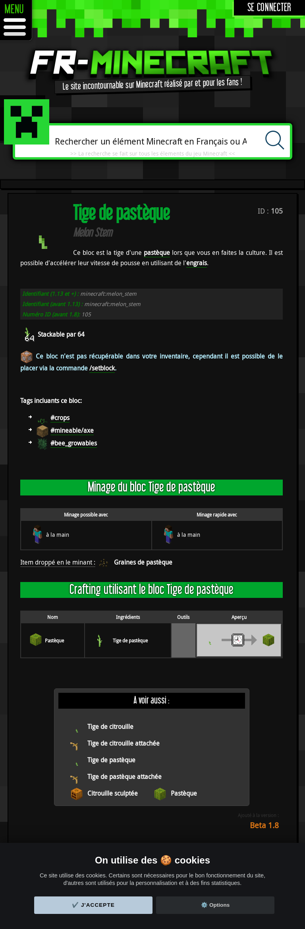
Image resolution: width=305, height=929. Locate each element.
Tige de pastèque (130, 640)
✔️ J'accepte (93, 905)
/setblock (102, 368)
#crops (59, 417)
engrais (196, 262)
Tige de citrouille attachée (123, 743)
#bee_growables (73, 443)
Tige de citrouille (110, 726)
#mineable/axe (72, 430)
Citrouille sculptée (112, 793)
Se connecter (269, 7)
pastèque (157, 252)
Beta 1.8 (264, 825)
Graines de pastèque (143, 562)
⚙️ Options (215, 905)
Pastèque (54, 640)
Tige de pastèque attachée (124, 776)
